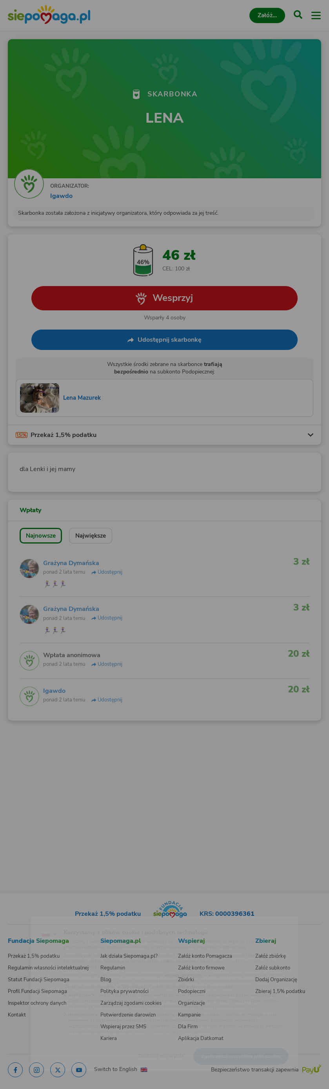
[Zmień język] (22, 920)
